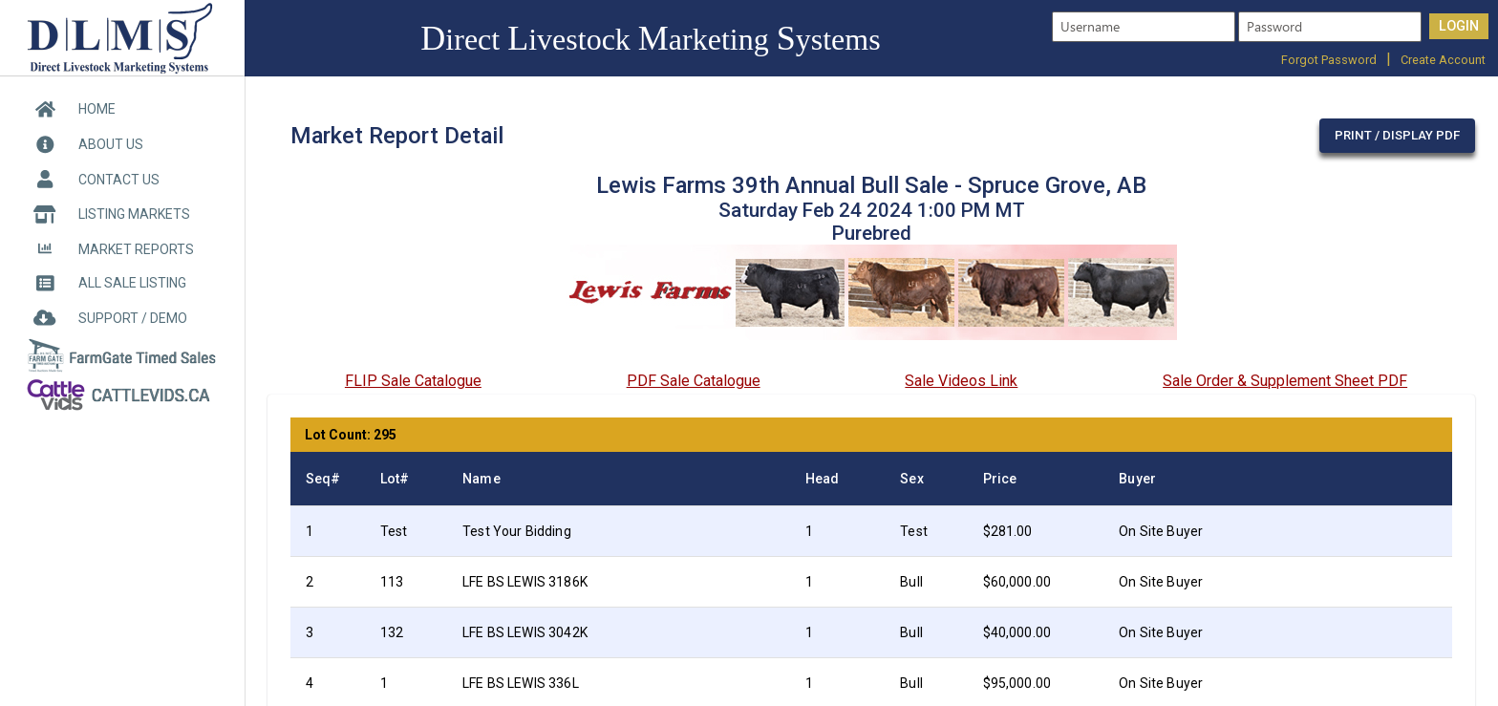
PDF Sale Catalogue (693, 381)
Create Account (1443, 60)
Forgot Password (1329, 60)
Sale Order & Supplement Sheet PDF (1285, 381)
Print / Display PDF (1397, 135)
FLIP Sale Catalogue (413, 381)
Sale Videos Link (961, 381)
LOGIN (1459, 26)
